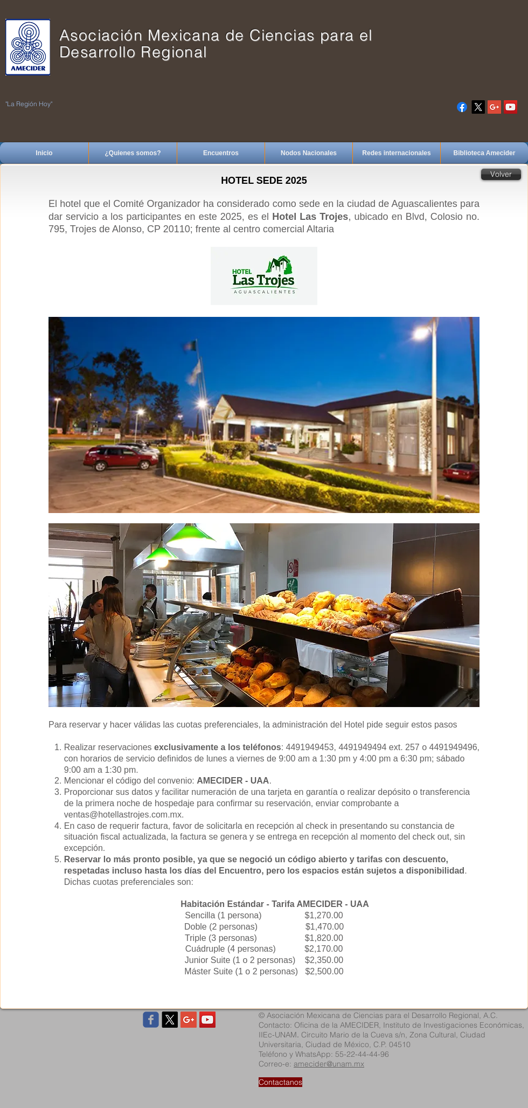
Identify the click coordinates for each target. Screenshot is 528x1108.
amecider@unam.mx (329, 1064)
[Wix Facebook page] (151, 1020)
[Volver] (501, 174)
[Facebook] (462, 107)
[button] (264, 615)
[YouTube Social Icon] (510, 107)
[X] (478, 107)
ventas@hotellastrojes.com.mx (123, 814)
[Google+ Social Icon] (494, 107)
